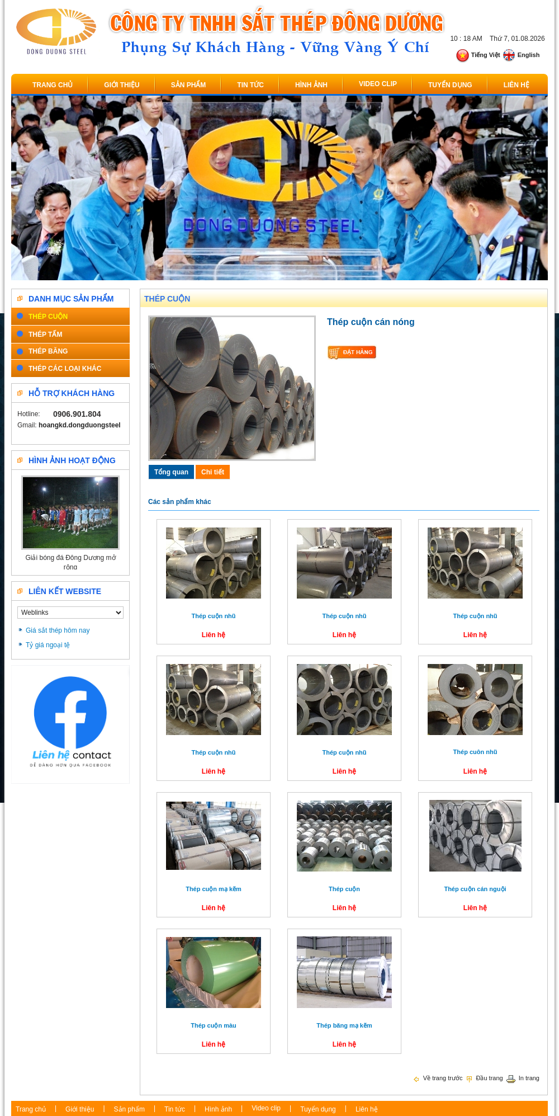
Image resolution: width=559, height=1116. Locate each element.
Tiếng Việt (478, 54)
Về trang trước (438, 1078)
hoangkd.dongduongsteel (80, 425)
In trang (522, 1078)
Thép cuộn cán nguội (475, 889)
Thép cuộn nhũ (213, 616)
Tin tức (250, 85)
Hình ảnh (311, 85)
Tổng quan (171, 472)
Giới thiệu (121, 85)
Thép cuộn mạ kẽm (213, 889)
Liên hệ (516, 85)
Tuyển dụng (450, 85)
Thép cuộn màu (213, 1025)
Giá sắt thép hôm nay (57, 630)
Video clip (378, 84)
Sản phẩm (188, 85)
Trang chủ (52, 85)
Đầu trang (484, 1078)
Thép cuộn (167, 298)
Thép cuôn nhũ (475, 751)
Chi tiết (212, 472)
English (521, 54)
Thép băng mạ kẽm (344, 1025)
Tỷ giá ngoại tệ (48, 645)
